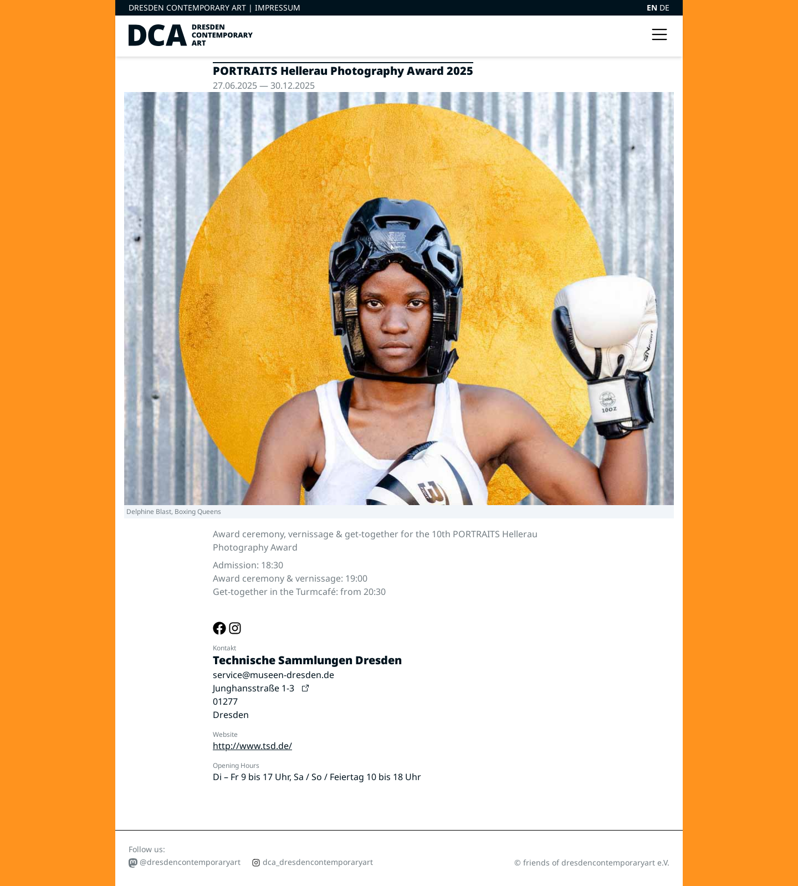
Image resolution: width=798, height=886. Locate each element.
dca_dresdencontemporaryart (312, 862)
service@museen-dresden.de (273, 675)
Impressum (277, 7)
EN (653, 7)
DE (664, 7)
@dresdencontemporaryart (185, 862)
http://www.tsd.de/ (252, 746)
